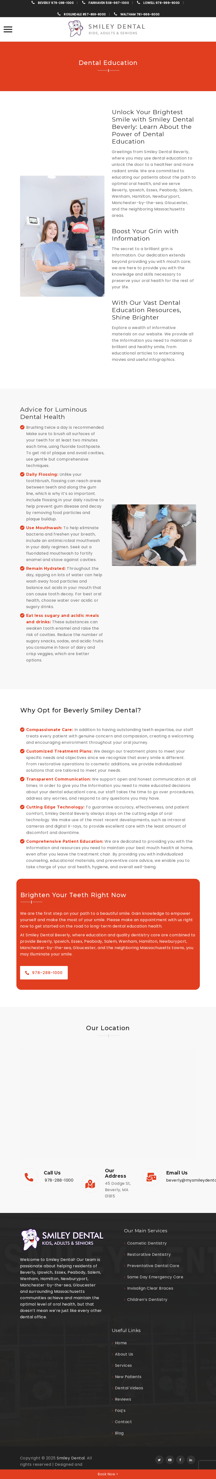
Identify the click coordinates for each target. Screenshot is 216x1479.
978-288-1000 (56, 3)
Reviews (123, 1399)
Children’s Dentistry (147, 1299)
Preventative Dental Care (153, 1266)
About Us (124, 1354)
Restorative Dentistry (149, 1254)
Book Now (108, 1474)
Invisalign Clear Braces (150, 1288)
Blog (119, 1433)
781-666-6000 (140, 14)
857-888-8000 (85, 14)
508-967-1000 (109, 3)
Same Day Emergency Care (155, 1277)
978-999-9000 (161, 3)
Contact (123, 1422)
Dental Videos (129, 1388)
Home (121, 1343)
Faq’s (120, 1410)
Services (123, 1365)
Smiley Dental (71, 1458)
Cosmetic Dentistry (147, 1243)
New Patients (128, 1377)
